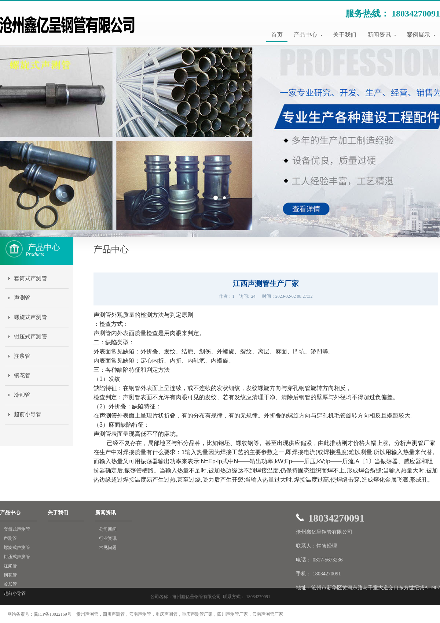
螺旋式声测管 (30, 317)
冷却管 (22, 395)
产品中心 (308, 34)
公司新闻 (108, 529)
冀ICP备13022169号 (53, 614)
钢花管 (22, 375)
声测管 (22, 298)
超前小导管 (27, 414)
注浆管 (22, 356)
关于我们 (344, 34)
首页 (277, 34)
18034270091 (416, 13)
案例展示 (421, 34)
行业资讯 (108, 538)
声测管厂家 (420, 443)
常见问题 (108, 547)
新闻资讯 (381, 34)
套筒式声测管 (30, 278)
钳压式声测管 (30, 337)
